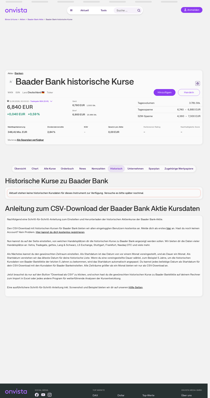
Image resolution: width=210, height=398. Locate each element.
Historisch (116, 168)
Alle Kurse (50, 168)
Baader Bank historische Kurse (59, 19)
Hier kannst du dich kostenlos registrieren (60, 232)
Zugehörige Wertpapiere (179, 168)
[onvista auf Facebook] (37, 395)
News (82, 168)
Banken (19, 73)
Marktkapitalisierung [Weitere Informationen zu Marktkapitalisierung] (16, 127)
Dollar (121, 395)
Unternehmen (135, 168)
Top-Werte (148, 395)
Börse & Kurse (11, 19)
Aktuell (84, 10)
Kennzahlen (98, 168)
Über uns (186, 395)
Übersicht (20, 168)
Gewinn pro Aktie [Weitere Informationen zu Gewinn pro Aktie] (115, 127)
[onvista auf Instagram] (50, 395)
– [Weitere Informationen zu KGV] (84, 132)
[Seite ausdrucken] (197, 83)
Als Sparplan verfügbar (30, 140)
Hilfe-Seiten (136, 287)
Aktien (22, 19)
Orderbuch (67, 168)
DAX (95, 395)
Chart (35, 168)
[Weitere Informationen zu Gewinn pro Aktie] (113, 132)
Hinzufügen (165, 92)
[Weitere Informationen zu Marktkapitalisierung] (17, 132)
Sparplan (154, 168)
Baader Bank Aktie (36, 19)
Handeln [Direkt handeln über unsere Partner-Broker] (189, 92)
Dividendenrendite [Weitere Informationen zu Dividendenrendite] (55, 127)
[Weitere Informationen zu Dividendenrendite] (51, 132)
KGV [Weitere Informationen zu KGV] (86, 127)
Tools (104, 10)
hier (168, 228)
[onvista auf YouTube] (43, 395)
